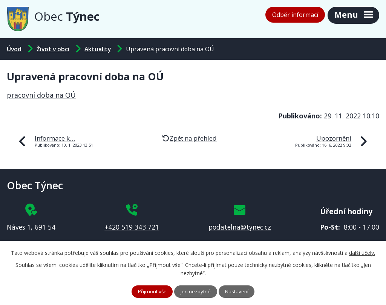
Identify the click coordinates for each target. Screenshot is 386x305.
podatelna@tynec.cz (239, 226)
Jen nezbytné (196, 291)
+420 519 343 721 (131, 226)
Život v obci (53, 49)
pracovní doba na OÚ (41, 95)
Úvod (14, 49)
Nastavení (239, 291)
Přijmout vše (150, 291)
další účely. (362, 252)
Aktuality (97, 49)
